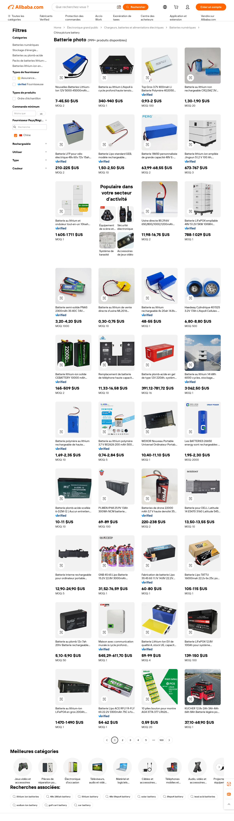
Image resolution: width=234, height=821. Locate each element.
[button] (119, 7)
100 (162, 740)
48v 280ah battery (58, 796)
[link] (229, 784)
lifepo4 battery (173, 796)
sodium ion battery (25, 805)
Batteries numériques (182, 27)
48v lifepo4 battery (117, 796)
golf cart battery (56, 805)
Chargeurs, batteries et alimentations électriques (134, 27)
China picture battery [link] (67, 32)
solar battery (146, 796)
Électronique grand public (82, 27)
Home (57, 27)
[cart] (177, 7)
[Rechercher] (135, 7)
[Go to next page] (169, 740)
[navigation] (29, 384)
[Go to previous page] (106, 740)
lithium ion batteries (26, 796)
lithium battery (88, 796)
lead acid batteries (203, 796)
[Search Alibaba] (84, 7)
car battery (82, 805)
